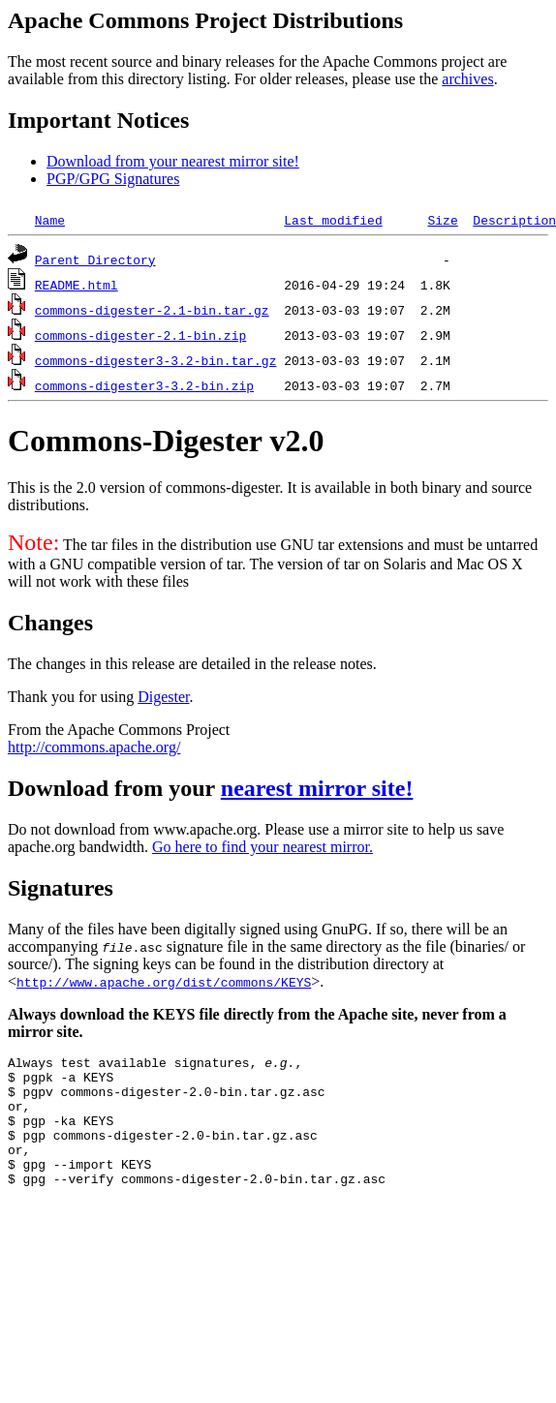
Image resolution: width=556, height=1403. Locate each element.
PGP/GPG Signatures (112, 178)
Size (442, 220)
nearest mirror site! (317, 788)
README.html (76, 284)
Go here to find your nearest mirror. (262, 847)
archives (467, 79)
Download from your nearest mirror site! (172, 161)
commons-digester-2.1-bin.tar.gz (152, 310)
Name (50, 220)
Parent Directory (95, 259)
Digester (163, 696)
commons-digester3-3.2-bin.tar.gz (156, 360)
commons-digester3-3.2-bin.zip (144, 385)
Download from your (114, 788)
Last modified (333, 220)
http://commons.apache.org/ (94, 747)
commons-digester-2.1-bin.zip (140, 335)
